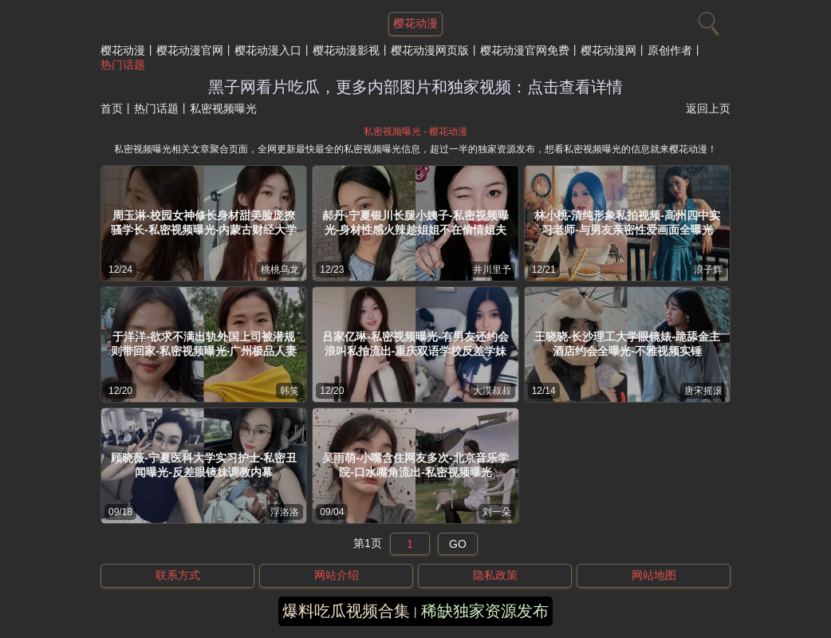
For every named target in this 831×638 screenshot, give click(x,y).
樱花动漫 (122, 50)
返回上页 (708, 108)
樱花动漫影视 (346, 50)
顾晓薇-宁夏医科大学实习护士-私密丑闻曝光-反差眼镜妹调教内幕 (204, 464)
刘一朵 (496, 512)
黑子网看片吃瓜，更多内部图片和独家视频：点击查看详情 (415, 87)
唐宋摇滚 (703, 390)
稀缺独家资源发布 (485, 611)
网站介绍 (336, 575)
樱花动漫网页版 (430, 50)
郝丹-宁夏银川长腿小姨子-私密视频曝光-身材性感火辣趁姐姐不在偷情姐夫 (415, 222)
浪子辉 (708, 269)
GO (458, 544)
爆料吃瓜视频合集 (346, 611)
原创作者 (670, 50)
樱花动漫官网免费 (524, 50)
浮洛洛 (284, 512)
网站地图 (654, 575)
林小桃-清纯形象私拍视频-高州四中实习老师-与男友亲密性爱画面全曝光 (627, 222)
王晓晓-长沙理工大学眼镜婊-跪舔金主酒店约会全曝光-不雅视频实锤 (627, 343)
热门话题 (122, 64)
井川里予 (492, 269)
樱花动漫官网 (189, 50)
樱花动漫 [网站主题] (415, 23)
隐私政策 (495, 575)
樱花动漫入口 (267, 50)
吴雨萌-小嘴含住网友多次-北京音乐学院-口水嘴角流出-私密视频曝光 (415, 464)
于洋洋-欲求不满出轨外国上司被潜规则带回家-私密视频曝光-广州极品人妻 (204, 343)
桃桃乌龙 (280, 269)
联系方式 (178, 575)
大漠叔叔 (492, 390)
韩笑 (289, 390)
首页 (111, 108)
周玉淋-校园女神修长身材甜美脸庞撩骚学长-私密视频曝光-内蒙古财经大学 (204, 222)
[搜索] (707, 20)
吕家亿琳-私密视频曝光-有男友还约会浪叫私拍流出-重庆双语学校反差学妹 (415, 343)
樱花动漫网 (608, 50)
